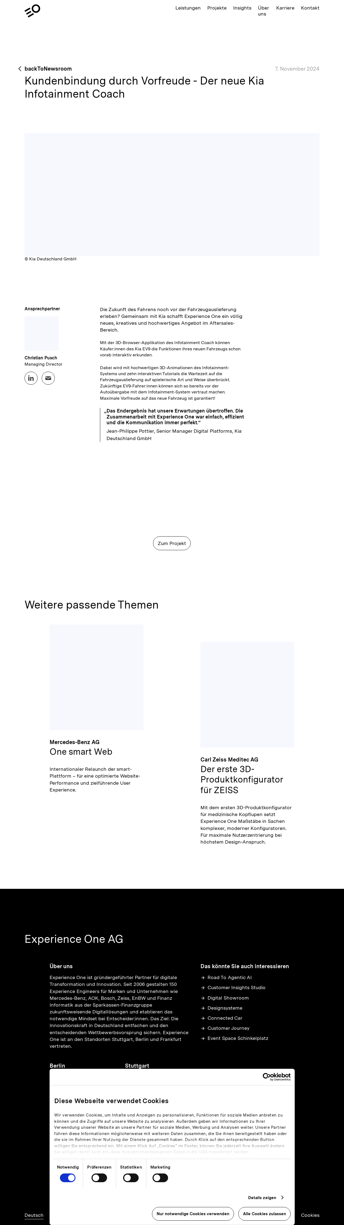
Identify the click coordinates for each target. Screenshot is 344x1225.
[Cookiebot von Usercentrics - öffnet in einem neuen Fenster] (267, 1077)
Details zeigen (262, 1197)
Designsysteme (221, 1007)
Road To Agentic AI (226, 977)
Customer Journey (224, 1028)
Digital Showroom (224, 997)
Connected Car (221, 1018)
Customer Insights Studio (233, 987)
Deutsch (34, 1215)
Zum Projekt (172, 543)
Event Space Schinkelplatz (234, 1038)
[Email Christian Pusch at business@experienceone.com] (48, 378)
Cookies (310, 1215)
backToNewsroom (48, 68)
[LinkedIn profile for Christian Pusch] (31, 378)
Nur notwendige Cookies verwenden (193, 1213)
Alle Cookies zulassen (264, 1213)
